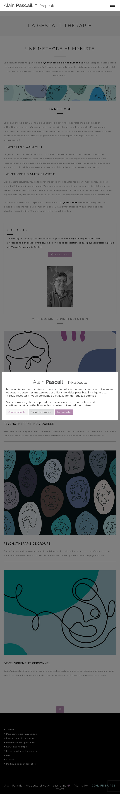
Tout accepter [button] (64, 412)
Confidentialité (17, 412)
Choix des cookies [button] (41, 412)
